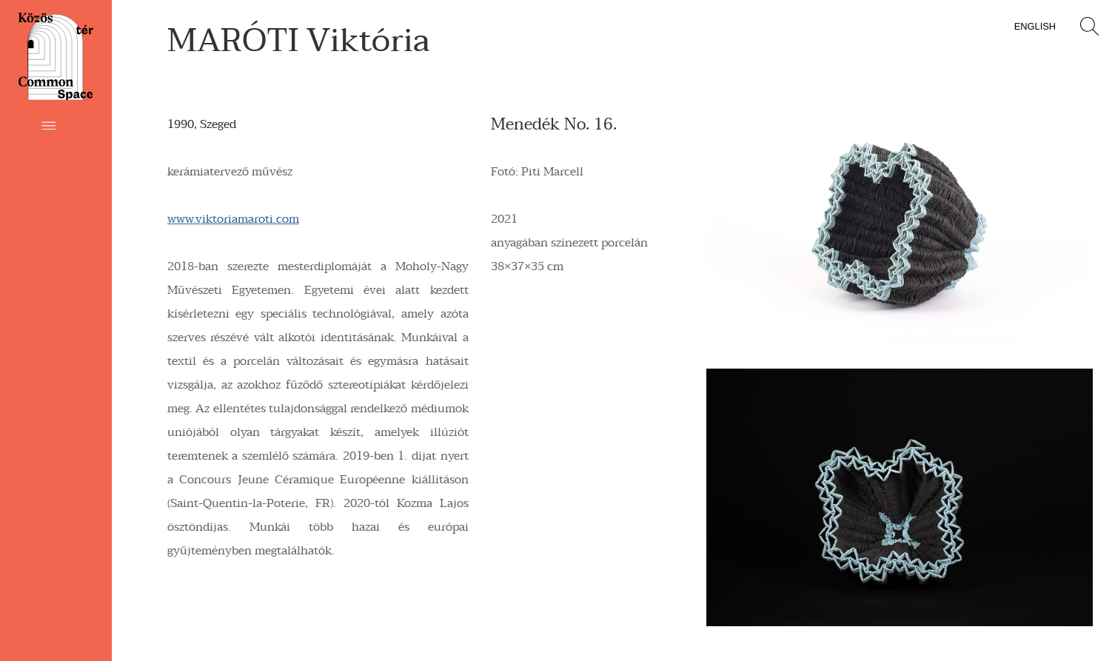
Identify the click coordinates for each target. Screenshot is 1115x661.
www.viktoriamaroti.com (233, 219)
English (1035, 26)
